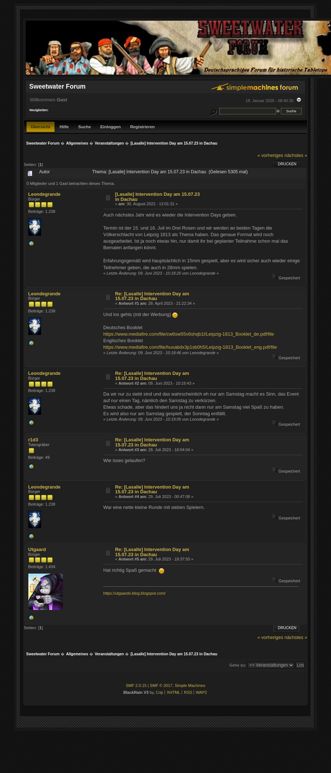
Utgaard (37, 549)
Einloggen (110, 126)
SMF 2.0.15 (136, 685)
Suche (84, 126)
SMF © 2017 (161, 685)
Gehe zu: (237, 665)
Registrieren (142, 126)
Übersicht (41, 126)
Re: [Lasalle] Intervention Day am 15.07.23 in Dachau (152, 296)
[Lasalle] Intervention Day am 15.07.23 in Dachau (157, 196)
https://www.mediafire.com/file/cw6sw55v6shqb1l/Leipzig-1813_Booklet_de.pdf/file (188, 334)
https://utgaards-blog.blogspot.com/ (134, 593)
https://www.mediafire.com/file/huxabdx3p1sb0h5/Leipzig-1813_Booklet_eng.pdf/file (190, 347)
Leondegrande (44, 194)
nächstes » (295, 155)
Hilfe (64, 126)
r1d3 (33, 439)
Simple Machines (190, 685)
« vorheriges (270, 155)
